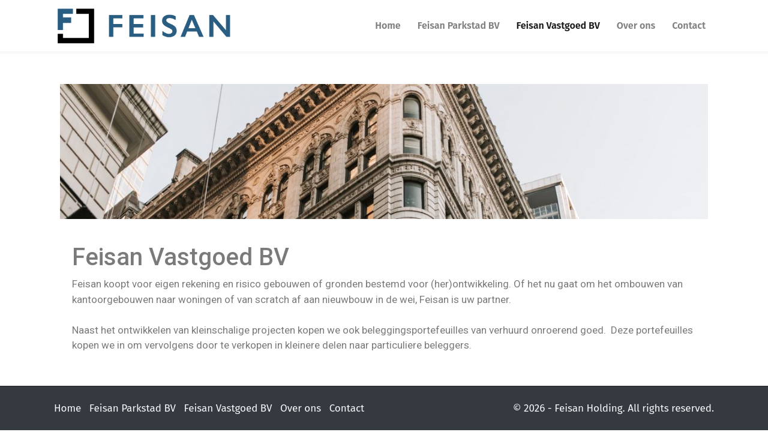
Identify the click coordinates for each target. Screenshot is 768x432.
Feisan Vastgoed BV (558, 25)
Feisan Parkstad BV (459, 25)
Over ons (636, 25)
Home (387, 25)
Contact (689, 25)
